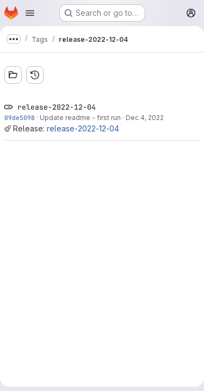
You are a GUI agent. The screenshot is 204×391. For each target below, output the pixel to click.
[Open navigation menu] (30, 13)
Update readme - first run (80, 117)
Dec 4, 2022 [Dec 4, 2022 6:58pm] (145, 117)
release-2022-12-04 (83, 128)
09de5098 (19, 117)
